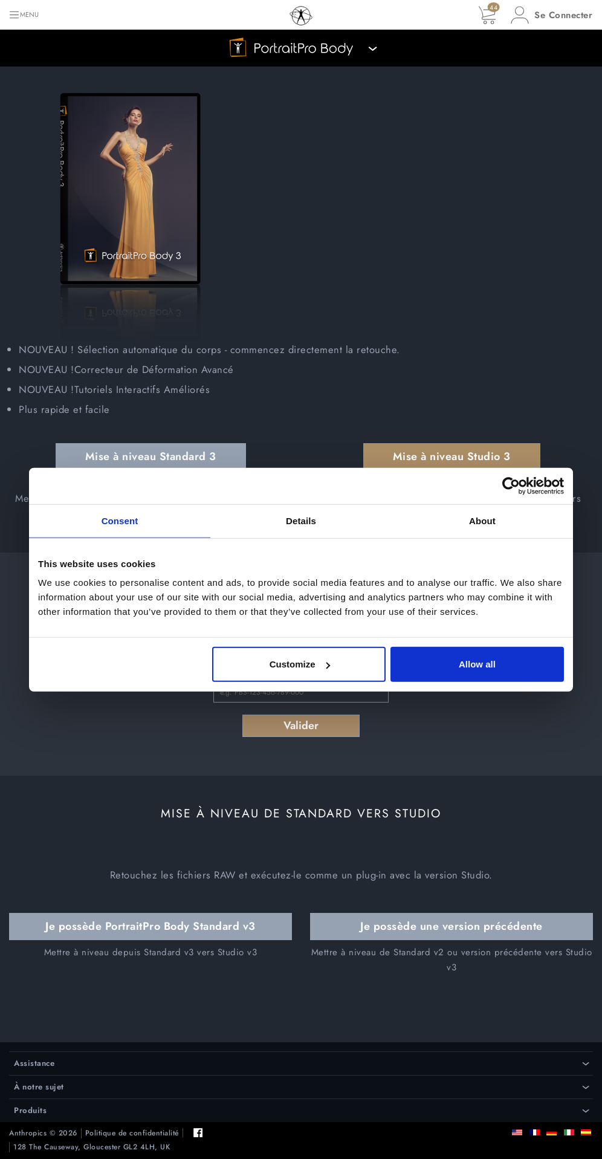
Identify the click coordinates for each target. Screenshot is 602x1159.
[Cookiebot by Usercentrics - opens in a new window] (511, 485)
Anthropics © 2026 (43, 1133)
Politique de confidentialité (132, 1133)
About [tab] (482, 520)
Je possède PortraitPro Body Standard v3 (150, 926)
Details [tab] (301, 520)
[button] (551, 15)
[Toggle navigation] (23, 15)
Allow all (477, 664)
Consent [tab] (120, 520)
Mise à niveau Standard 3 (150, 456)
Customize (300, 664)
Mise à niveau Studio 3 (452, 456)
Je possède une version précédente (451, 926)
